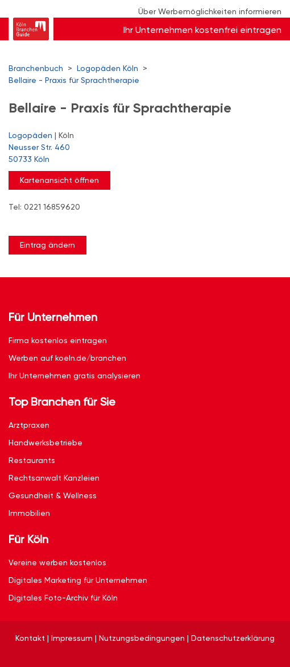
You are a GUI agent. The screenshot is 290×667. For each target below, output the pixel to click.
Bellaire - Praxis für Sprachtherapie (74, 80)
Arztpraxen (29, 425)
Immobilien (29, 513)
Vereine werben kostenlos (57, 562)
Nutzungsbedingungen (142, 638)
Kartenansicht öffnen (59, 180)
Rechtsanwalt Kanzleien (54, 477)
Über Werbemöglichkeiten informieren (209, 11)
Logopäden (30, 135)
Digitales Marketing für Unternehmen (78, 580)
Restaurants (32, 460)
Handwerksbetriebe (45, 442)
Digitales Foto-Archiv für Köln (63, 597)
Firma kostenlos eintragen (58, 340)
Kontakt (30, 638)
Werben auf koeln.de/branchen (67, 357)
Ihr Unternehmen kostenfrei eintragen (202, 29)
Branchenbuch (36, 68)
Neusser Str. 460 (139, 154)
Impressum (72, 638)
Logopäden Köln (107, 68)
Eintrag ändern (47, 244)
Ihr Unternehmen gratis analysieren (74, 375)
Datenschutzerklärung (233, 638)
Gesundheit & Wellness (53, 495)
